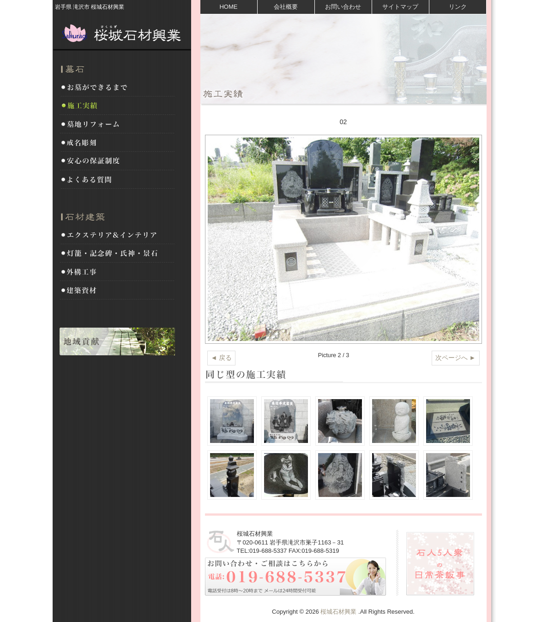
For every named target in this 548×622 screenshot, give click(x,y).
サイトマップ (400, 6)
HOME (228, 6)
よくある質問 (117, 180)
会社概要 (286, 6)
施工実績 (117, 106)
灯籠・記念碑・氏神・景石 (117, 254)
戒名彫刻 (117, 143)
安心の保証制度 (117, 161)
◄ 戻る (221, 357)
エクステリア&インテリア (117, 235)
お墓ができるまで (117, 87)
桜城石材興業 (122, 32)
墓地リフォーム (117, 124)
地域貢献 (117, 341)
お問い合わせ (343, 6)
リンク (458, 6)
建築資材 (117, 290)
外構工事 (117, 272)
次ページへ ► (455, 357)
